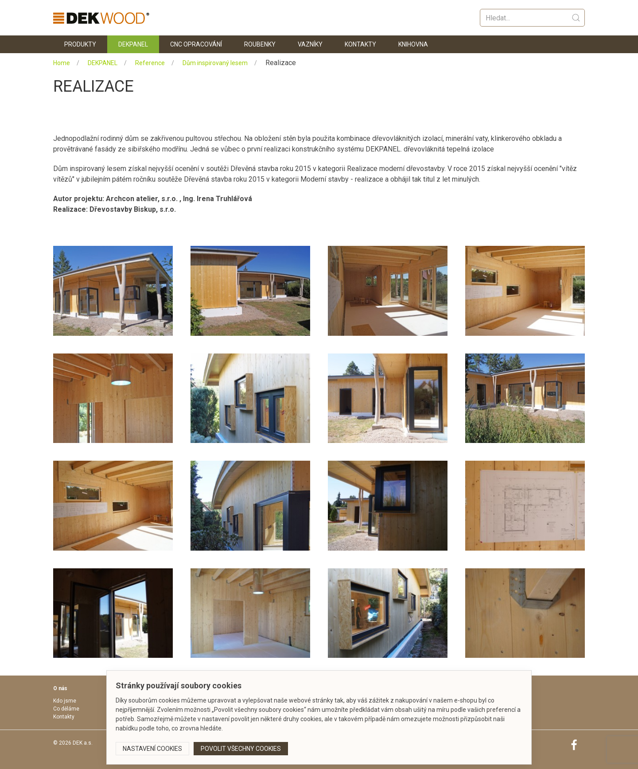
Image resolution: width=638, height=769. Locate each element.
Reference (150, 62)
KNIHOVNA (413, 44)
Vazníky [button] (310, 44)
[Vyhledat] (532, 18)
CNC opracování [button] (196, 44)
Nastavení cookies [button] (152, 748)
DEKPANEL (102, 62)
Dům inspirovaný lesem (215, 62)
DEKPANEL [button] (133, 44)
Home (61, 62)
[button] (104, 291)
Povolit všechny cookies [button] (241, 748)
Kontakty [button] (360, 44)
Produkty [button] (80, 44)
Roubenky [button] (260, 44)
